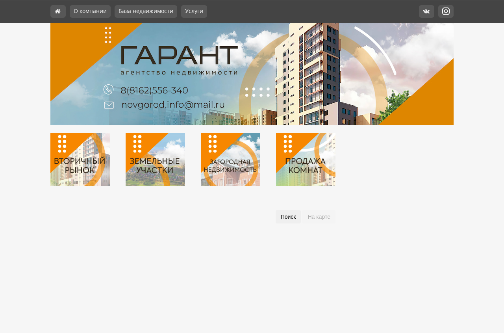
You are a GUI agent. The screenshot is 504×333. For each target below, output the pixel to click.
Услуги (194, 11)
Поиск (288, 217)
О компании (90, 11)
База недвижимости (146, 11)
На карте (319, 217)
